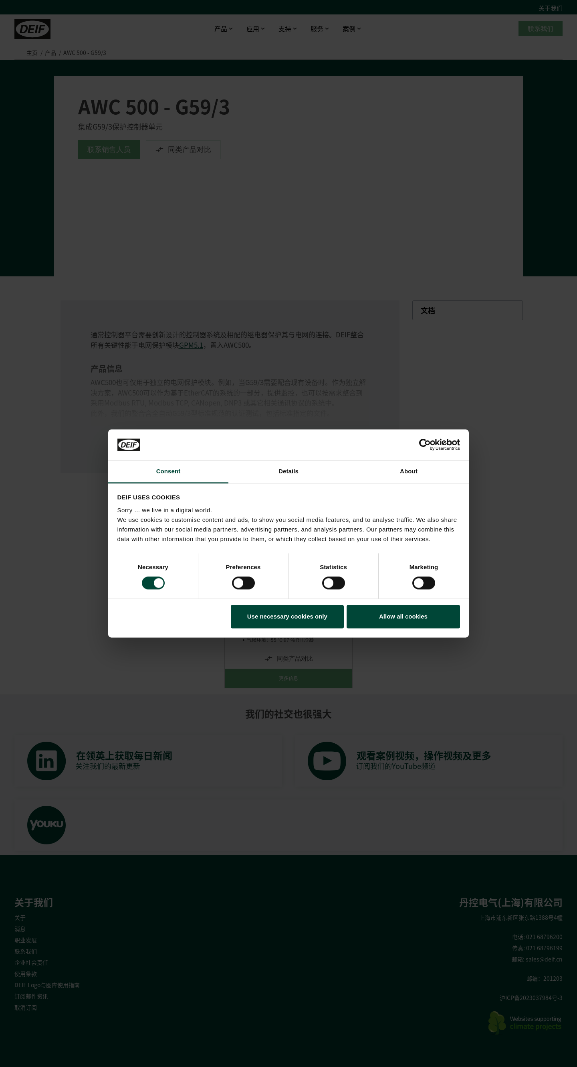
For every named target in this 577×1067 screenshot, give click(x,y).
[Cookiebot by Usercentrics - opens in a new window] (425, 445)
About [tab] (409, 471)
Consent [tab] (168, 471)
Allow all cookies (403, 616)
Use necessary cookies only (287, 616)
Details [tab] (288, 471)
